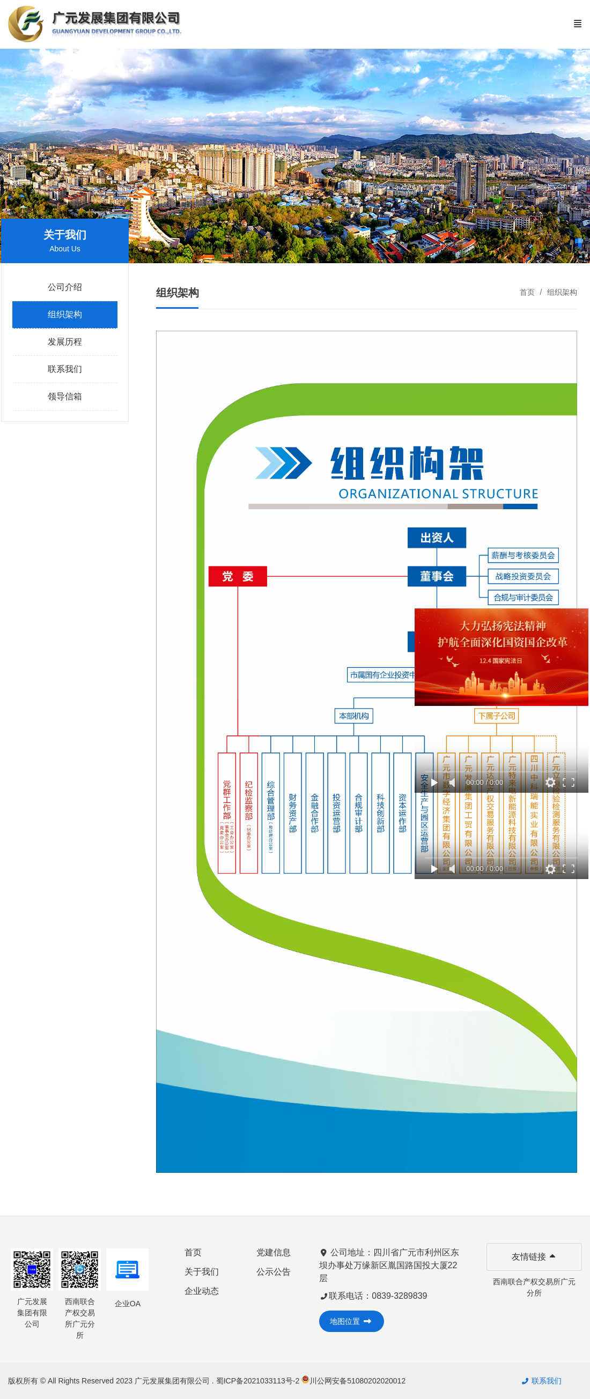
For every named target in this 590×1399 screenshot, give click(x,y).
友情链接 (534, 1256)
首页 (527, 292)
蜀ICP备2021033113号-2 (259, 1380)
